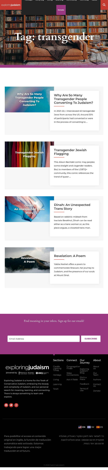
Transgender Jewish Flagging (70, 152)
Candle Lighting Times (57, 368)
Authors (97, 379)
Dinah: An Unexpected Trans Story (72, 207)
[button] (104, 5)
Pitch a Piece (83, 378)
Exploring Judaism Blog (84, 371)
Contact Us (97, 385)
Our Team (95, 374)
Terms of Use (84, 389)
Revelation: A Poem (70, 256)
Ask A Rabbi (72, 379)
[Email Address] (44, 339)
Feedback (84, 384)
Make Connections (73, 374)
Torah (55, 389)
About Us (96, 367)
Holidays (57, 375)
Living (56, 379)
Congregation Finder (73, 367)
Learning (57, 384)
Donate (61, 10)
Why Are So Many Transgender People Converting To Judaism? (73, 99)
